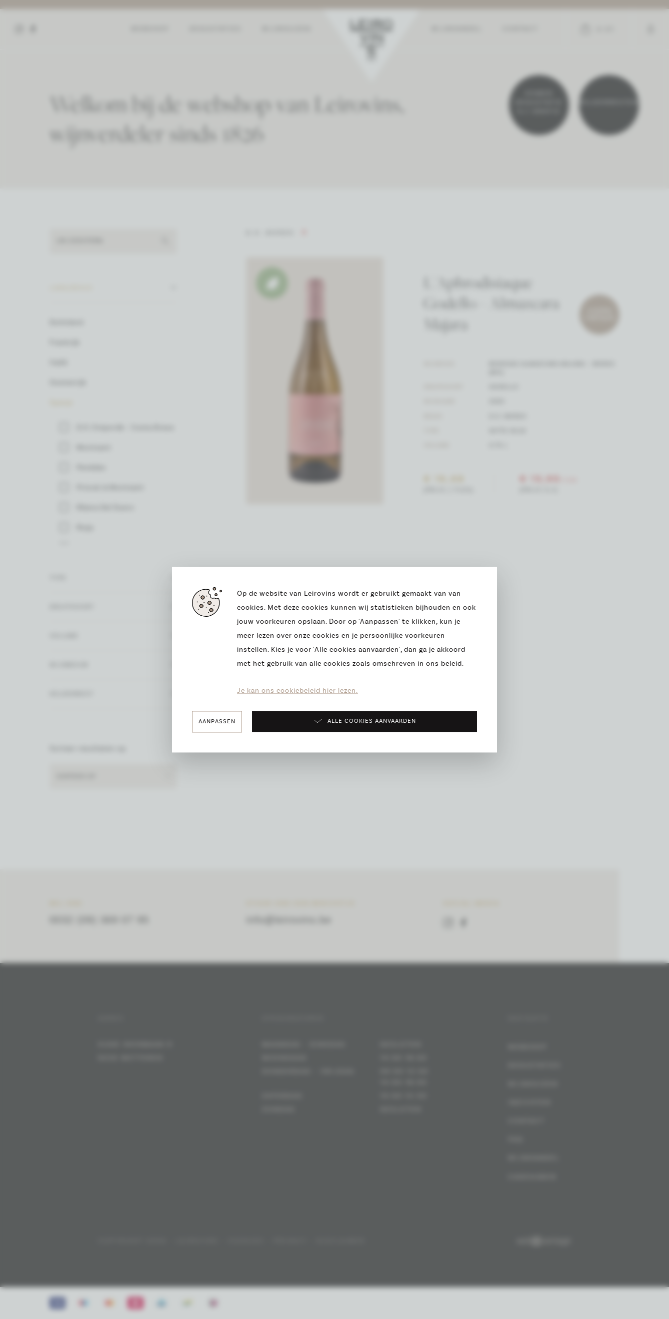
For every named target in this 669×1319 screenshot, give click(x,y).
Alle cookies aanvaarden (365, 720)
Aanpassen (217, 721)
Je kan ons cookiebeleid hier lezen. (297, 690)
